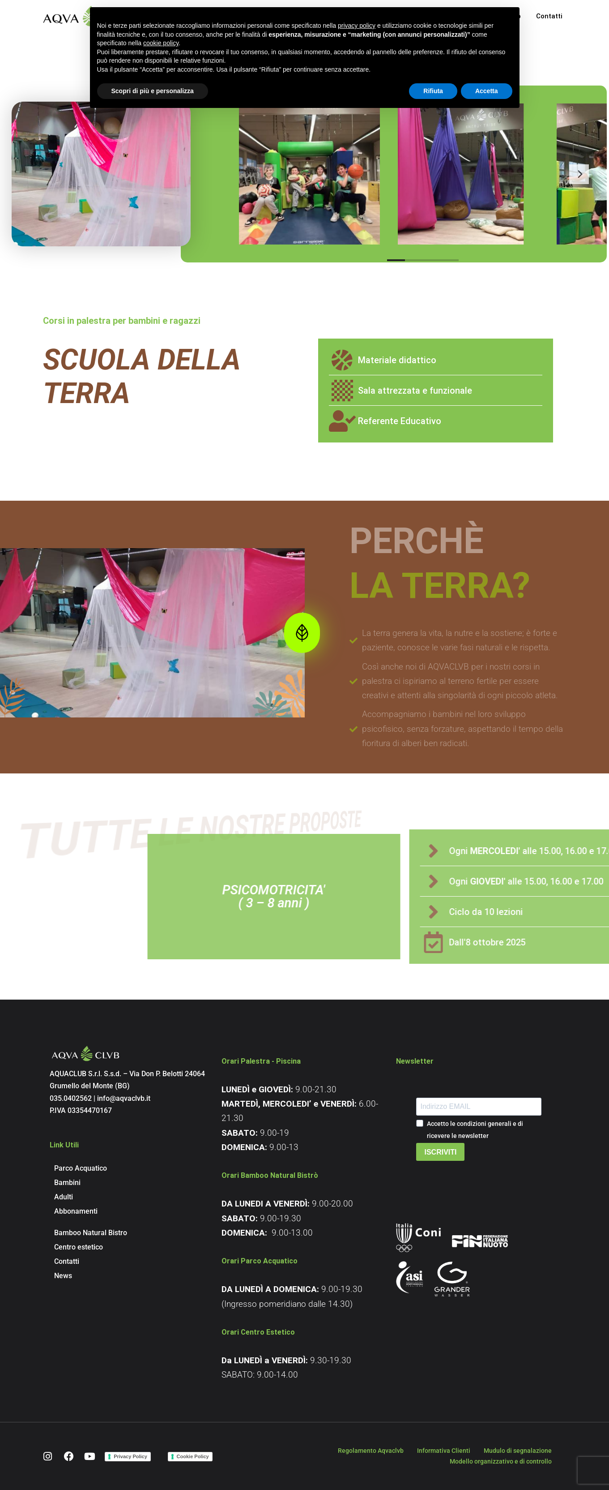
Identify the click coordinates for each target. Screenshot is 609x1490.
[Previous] (267, 185)
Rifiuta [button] (433, 90)
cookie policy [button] (161, 43)
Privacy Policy (130, 1456)
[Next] (579, 185)
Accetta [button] (486, 90)
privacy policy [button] (356, 25)
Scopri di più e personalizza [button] (152, 90)
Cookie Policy (193, 1456)
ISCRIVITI (440, 1152)
